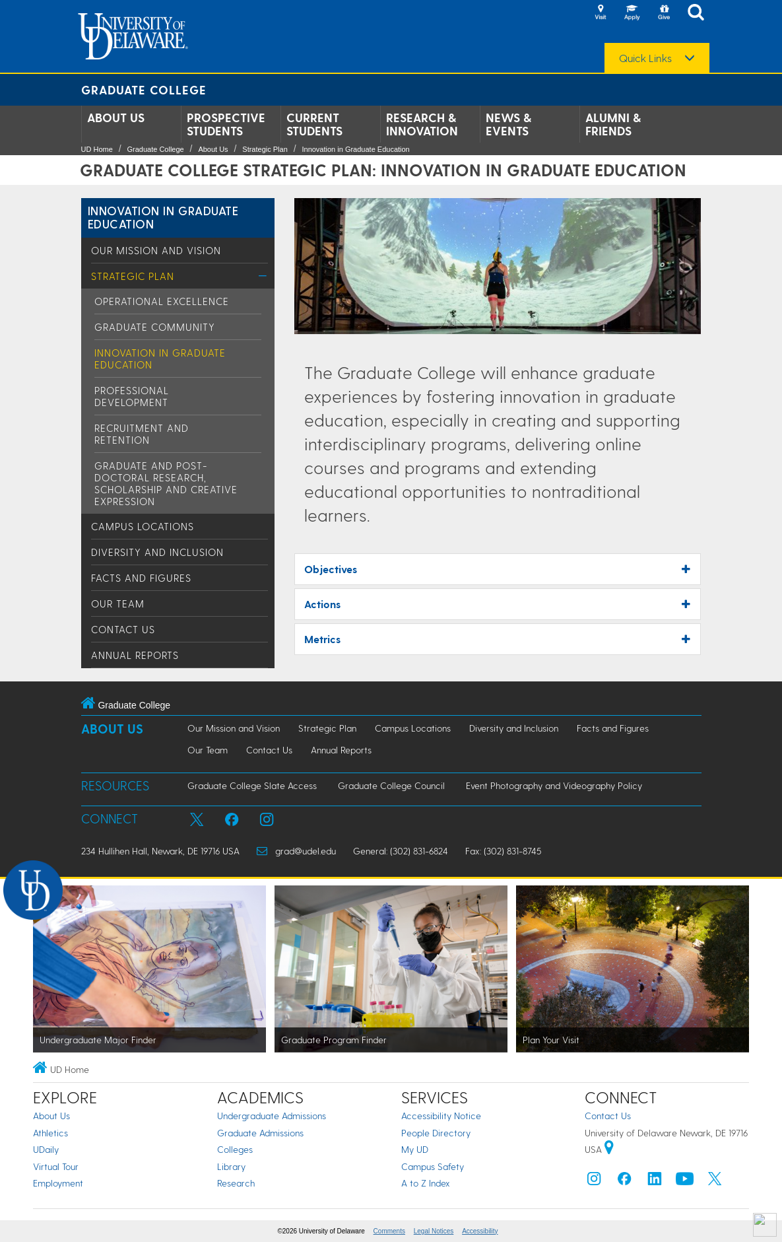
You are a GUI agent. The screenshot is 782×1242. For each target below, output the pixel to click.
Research (236, 1183)
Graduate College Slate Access (252, 785)
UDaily (46, 1149)
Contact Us (123, 629)
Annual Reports (135, 655)
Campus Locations (142, 526)
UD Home (97, 149)
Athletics (50, 1132)
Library (231, 1166)
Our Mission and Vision (156, 250)
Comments (389, 1231)
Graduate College (144, 89)
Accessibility (480, 1231)
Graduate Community (154, 327)
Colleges (235, 1149)
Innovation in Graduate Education (355, 149)
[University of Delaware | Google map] (609, 1149)
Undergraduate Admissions (271, 1115)
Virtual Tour (56, 1166)
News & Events (508, 124)
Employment (58, 1183)
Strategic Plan (264, 149)
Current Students (314, 124)
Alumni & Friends (613, 124)
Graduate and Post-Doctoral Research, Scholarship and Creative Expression (166, 483)
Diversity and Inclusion (157, 552)
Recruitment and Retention (141, 434)
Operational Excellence (161, 301)
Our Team (118, 603)
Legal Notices (434, 1231)
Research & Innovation (422, 124)
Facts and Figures (141, 578)
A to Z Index (425, 1183)
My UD (414, 1149)
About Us (116, 117)
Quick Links (645, 58)
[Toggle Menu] (263, 275)
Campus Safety (432, 1166)
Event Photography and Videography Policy (554, 785)
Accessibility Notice (441, 1115)
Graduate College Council (391, 785)
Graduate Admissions (260, 1132)
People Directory (436, 1132)
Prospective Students (226, 124)
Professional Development (131, 396)
